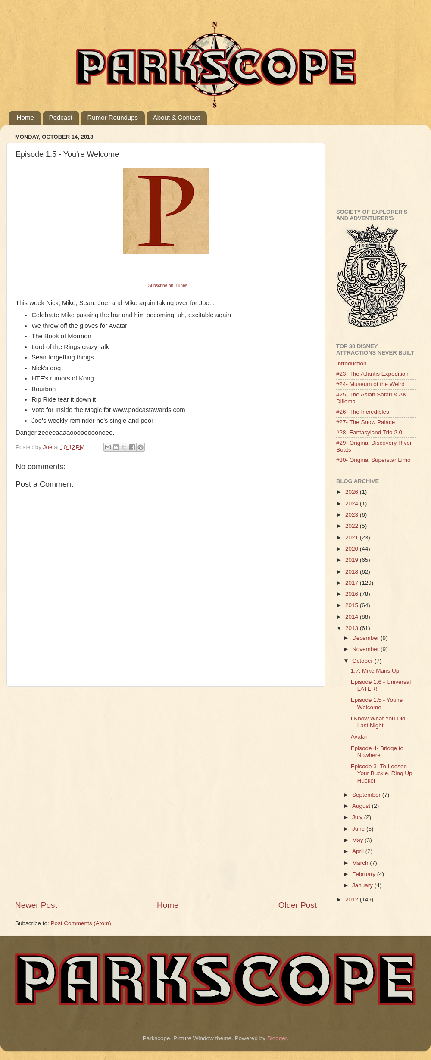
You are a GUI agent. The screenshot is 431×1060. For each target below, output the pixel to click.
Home (25, 117)
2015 (352, 605)
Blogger (277, 1038)
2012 (352, 899)
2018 (352, 571)
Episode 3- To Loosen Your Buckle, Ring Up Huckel (381, 773)
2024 (352, 503)
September (367, 795)
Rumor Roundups (112, 117)
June (359, 829)
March (361, 863)
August (362, 806)
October (363, 661)
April (358, 851)
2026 (352, 492)
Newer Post (36, 905)
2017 (352, 583)
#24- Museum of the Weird (370, 384)
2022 (352, 526)
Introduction (351, 363)
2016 (352, 594)
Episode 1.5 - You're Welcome (377, 703)
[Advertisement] (95, 793)
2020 (352, 549)
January (363, 885)
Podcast (60, 117)
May (358, 840)
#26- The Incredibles (362, 411)
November (366, 649)
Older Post (297, 905)
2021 (352, 537)
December (366, 638)
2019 (352, 560)
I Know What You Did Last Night (378, 722)
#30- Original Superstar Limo (373, 460)
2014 (352, 617)
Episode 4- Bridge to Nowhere (377, 751)
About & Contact (176, 117)
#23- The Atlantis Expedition (372, 374)
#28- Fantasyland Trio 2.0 (369, 432)
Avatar (359, 736)
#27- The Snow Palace (365, 422)
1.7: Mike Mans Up (375, 670)
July (358, 817)
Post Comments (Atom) (81, 923)
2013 (352, 628)
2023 (352, 514)
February (364, 874)
